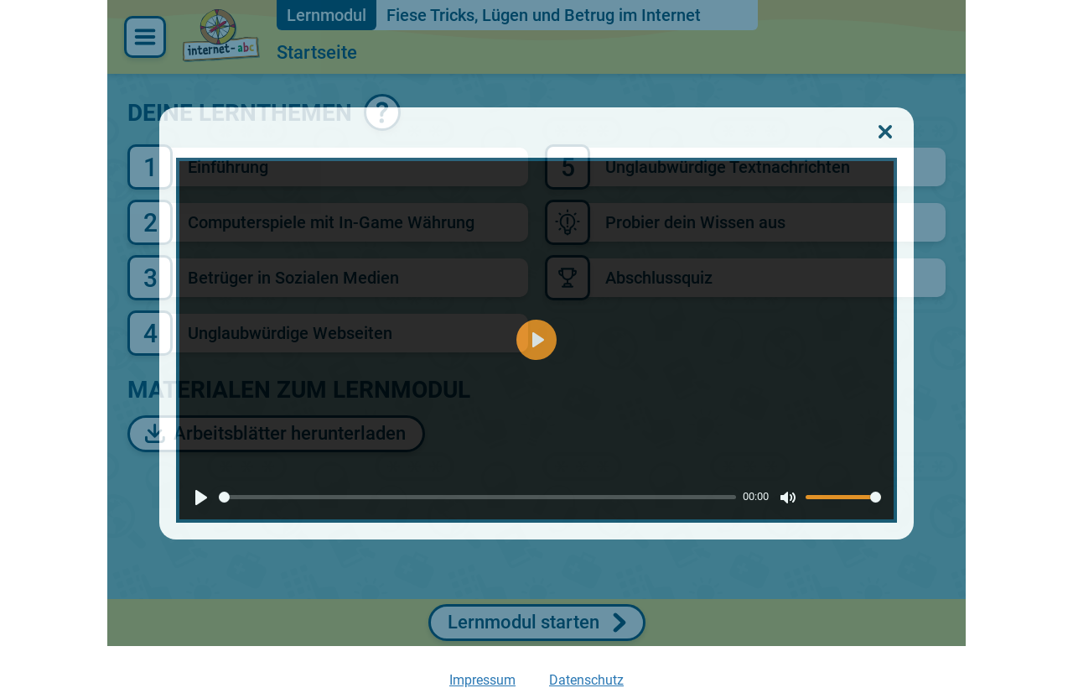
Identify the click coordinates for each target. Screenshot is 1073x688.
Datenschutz (586, 680)
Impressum (482, 680)
